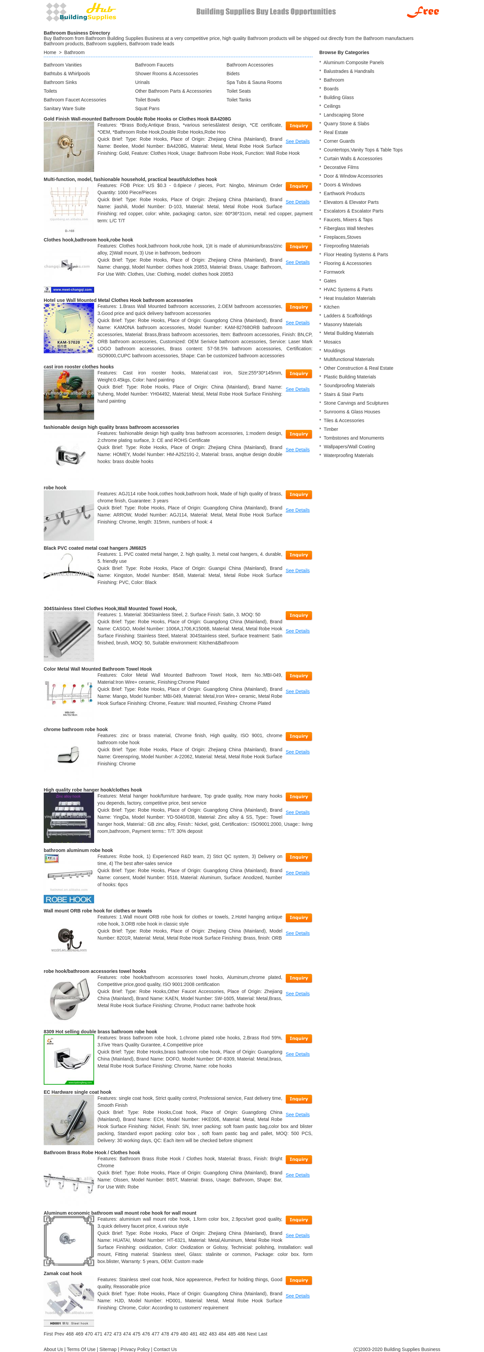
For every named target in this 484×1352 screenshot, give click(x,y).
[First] (48, 1334)
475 (136, 1334)
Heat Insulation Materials (349, 298)
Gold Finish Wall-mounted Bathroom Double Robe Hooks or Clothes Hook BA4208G (137, 119)
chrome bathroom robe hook (76, 729)
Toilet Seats (239, 91)
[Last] (262, 1334)
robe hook (55, 487)
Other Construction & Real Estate (358, 368)
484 (222, 1334)
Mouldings (334, 350)
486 (241, 1334)
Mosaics (332, 342)
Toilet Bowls (147, 99)
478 (165, 1334)
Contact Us (165, 1349)
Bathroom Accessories (250, 64)
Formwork (334, 272)
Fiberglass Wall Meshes (348, 228)
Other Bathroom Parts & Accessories (173, 91)
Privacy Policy (135, 1349)
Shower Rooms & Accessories (166, 73)
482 (203, 1334)
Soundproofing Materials (349, 385)
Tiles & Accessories (344, 420)
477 (155, 1334)
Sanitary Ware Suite (64, 108)
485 (232, 1334)
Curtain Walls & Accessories (353, 158)
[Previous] (59, 1334)
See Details (298, 141)
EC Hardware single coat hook (78, 1092)
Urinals (142, 82)
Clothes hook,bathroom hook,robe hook (88, 239)
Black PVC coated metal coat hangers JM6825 (95, 548)
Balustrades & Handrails (349, 71)
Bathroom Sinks (60, 82)
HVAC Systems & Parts (348, 289)
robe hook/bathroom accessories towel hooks (95, 971)
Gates (330, 280)
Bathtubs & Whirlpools (67, 73)
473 (117, 1334)
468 (70, 1334)
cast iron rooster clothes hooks (79, 366)
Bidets (233, 73)
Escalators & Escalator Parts (353, 211)
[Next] (252, 1334)
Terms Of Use (81, 1349)
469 (79, 1334)
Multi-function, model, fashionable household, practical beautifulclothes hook (130, 179)
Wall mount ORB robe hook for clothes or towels (98, 910)
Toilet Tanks (239, 99)
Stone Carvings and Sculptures (356, 403)
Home (50, 52)
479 (174, 1334)
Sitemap (108, 1349)
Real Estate (336, 132)
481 (194, 1334)
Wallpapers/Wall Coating (349, 446)
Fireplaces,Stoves (342, 237)
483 (212, 1334)
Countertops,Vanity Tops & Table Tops (363, 149)
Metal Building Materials (349, 333)
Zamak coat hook (63, 1273)
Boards (331, 88)
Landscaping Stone (344, 115)
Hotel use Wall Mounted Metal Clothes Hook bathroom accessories (118, 300)
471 (98, 1334)
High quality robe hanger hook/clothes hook (93, 790)
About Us (53, 1349)
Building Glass (339, 97)
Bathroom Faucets (154, 64)
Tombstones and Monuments (354, 438)
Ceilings (332, 106)
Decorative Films (341, 167)
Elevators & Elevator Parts (351, 202)
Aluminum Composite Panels (353, 62)
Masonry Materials (343, 324)
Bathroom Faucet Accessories (75, 99)
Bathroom (74, 52)
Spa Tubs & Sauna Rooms (254, 82)
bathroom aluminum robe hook (78, 850)
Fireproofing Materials (346, 246)
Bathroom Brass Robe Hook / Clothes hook (92, 1152)
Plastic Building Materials (350, 376)
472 (108, 1334)
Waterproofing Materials (348, 455)
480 (184, 1334)
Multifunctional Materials (349, 359)
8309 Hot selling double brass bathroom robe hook (100, 1031)
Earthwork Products (344, 193)
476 (146, 1334)
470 (89, 1334)
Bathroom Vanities (63, 64)
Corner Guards (339, 141)
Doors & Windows (342, 184)
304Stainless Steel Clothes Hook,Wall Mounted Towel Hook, (110, 608)
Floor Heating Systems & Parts (356, 254)
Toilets (50, 91)
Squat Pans (147, 108)
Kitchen (331, 307)
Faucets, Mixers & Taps (348, 219)
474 (127, 1334)
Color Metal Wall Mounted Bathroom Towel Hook (98, 669)
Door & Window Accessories (353, 176)
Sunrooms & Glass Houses (352, 411)
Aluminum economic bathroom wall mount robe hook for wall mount (120, 1213)
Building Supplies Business (412, 1349)
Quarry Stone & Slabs (346, 123)
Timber (331, 429)
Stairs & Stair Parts (343, 394)
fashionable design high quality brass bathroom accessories (111, 427)
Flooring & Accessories (347, 263)
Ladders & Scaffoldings (348, 315)
